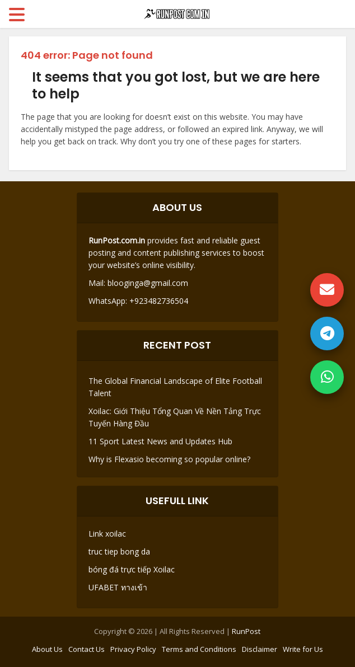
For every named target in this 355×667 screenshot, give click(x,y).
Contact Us (86, 649)
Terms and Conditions (199, 649)
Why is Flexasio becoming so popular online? (169, 459)
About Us (47, 649)
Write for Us (303, 649)
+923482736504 (157, 300)
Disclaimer (259, 649)
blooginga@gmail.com (148, 283)
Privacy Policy (133, 649)
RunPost (246, 631)
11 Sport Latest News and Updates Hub (160, 441)
